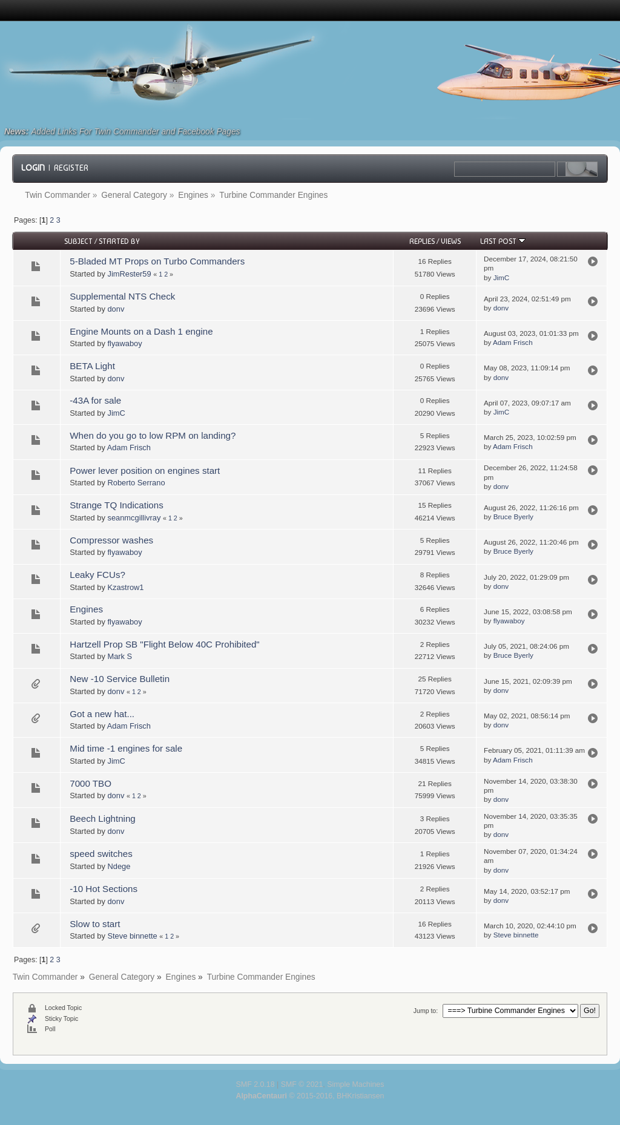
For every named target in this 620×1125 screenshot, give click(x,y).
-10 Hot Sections (103, 889)
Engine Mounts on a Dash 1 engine (141, 331)
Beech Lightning (102, 818)
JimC (501, 277)
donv (115, 308)
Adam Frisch (513, 342)
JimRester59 (129, 273)
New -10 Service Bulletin (120, 679)
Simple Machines (355, 1084)
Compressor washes (111, 540)
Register (71, 167)
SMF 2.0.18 (255, 1084)
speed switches (101, 853)
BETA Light (92, 366)
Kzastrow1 (125, 587)
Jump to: (426, 1010)
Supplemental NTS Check (122, 296)
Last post (503, 241)
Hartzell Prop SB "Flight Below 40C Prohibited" (164, 644)
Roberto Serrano (136, 482)
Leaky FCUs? (97, 574)
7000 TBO (90, 783)
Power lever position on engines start (145, 470)
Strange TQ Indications (116, 505)
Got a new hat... (102, 714)
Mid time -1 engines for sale (126, 748)
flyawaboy (124, 343)
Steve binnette (132, 935)
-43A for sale (95, 400)
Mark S (119, 656)
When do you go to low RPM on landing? (153, 435)
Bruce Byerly (513, 516)
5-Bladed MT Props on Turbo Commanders (157, 261)
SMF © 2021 (302, 1084)
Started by (119, 241)
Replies (422, 241)
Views (451, 241)
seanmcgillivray (133, 517)
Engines (86, 609)
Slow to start (95, 924)
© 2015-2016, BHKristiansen (310, 1096)
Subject (78, 241)
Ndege (118, 866)
